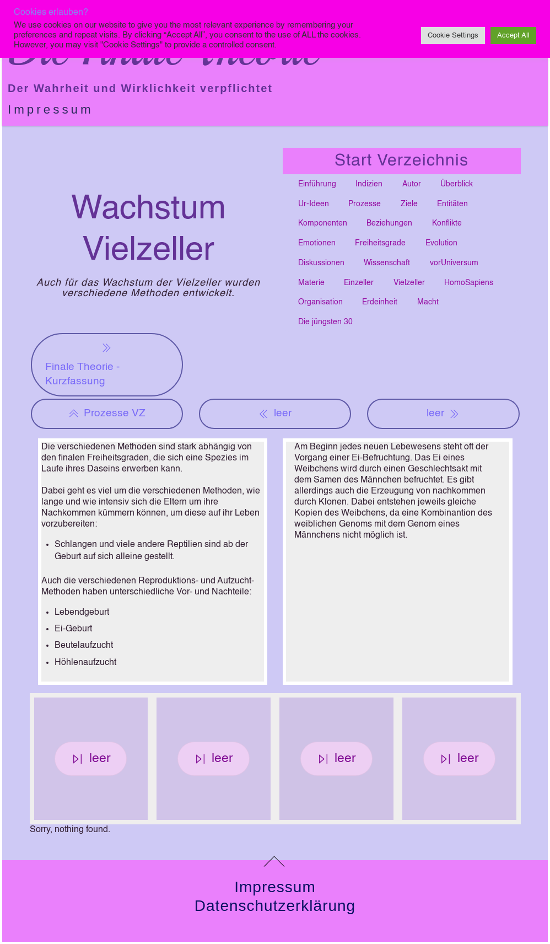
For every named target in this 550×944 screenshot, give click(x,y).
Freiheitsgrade (380, 243)
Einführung (317, 184)
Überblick (456, 184)
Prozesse (364, 204)
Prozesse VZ (106, 413)
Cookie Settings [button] (453, 35)
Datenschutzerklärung (275, 905)
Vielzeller (409, 283)
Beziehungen (389, 223)
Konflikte (447, 223)
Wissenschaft (387, 263)
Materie (311, 283)
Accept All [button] (513, 35)
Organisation (320, 302)
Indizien (368, 184)
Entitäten (452, 204)
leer (275, 413)
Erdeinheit (379, 302)
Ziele (409, 204)
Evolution (441, 243)
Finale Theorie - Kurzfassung (82, 364)
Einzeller (359, 283)
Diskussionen (321, 263)
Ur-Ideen (313, 204)
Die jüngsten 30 (325, 322)
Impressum (51, 109)
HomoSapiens (468, 283)
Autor (411, 184)
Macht (428, 302)
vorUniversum (454, 263)
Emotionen (317, 243)
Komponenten (322, 223)
